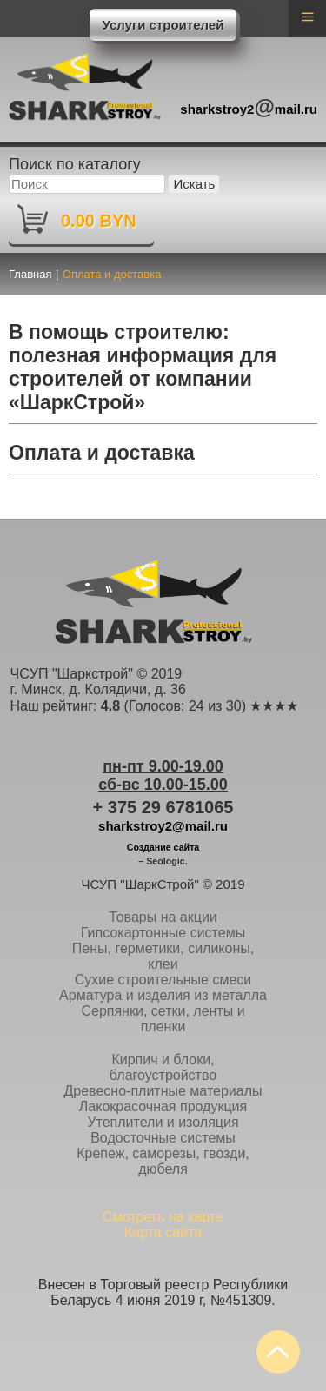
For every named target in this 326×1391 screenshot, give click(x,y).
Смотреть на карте (163, 1216)
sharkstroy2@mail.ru (163, 825)
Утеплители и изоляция (162, 1122)
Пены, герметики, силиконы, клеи (163, 956)
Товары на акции (163, 917)
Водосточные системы (163, 1137)
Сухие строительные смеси (163, 979)
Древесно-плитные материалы (162, 1090)
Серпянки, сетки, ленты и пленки (162, 1019)
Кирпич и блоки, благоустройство (163, 1067)
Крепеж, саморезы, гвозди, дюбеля (163, 1161)
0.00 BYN (98, 220)
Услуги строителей (163, 24)
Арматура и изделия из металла (163, 995)
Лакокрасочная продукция (163, 1106)
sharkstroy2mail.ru (248, 106)
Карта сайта (163, 1232)
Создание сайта (163, 847)
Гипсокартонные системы (163, 932)
